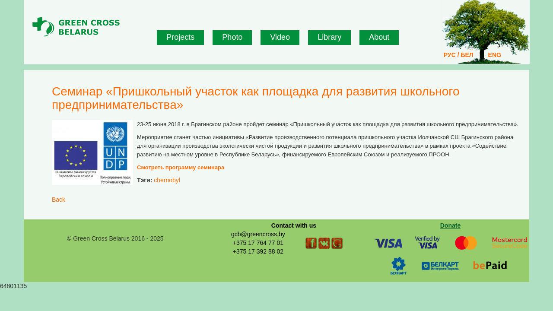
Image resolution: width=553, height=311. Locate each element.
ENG (494, 54)
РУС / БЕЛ (459, 54)
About (379, 37)
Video (280, 37)
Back (58, 199)
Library (329, 37)
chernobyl (167, 180)
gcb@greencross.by (258, 234)
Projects (180, 37)
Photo (232, 37)
